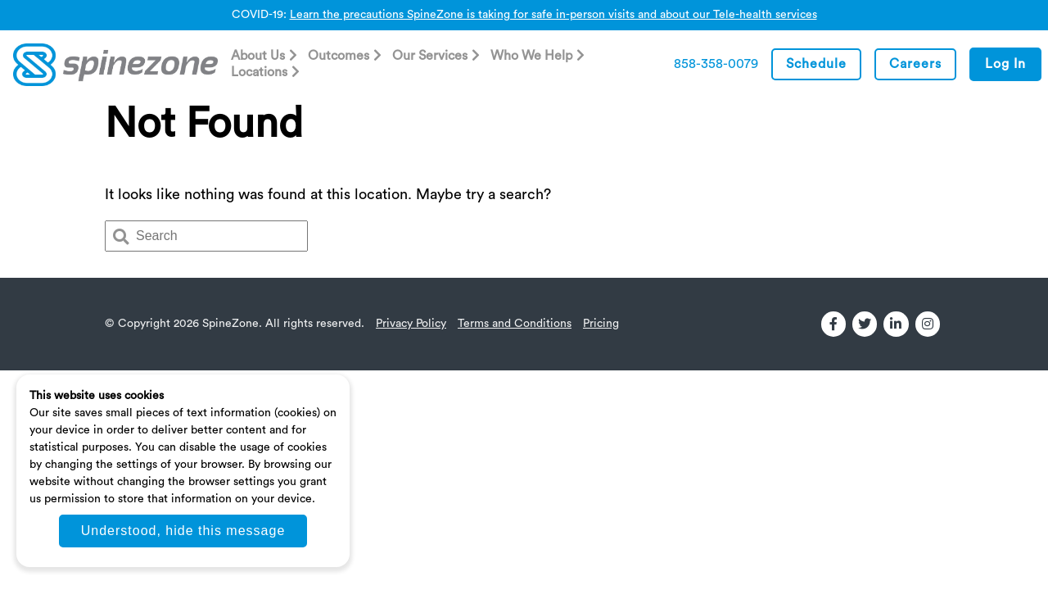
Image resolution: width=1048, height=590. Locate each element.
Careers (915, 63)
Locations (259, 72)
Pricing (601, 323)
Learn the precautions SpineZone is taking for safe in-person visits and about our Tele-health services (553, 14)
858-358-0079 (716, 63)
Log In (1005, 63)
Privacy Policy (411, 323)
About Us (258, 55)
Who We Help (531, 55)
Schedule (816, 63)
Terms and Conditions (514, 323)
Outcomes (338, 55)
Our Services (430, 55)
